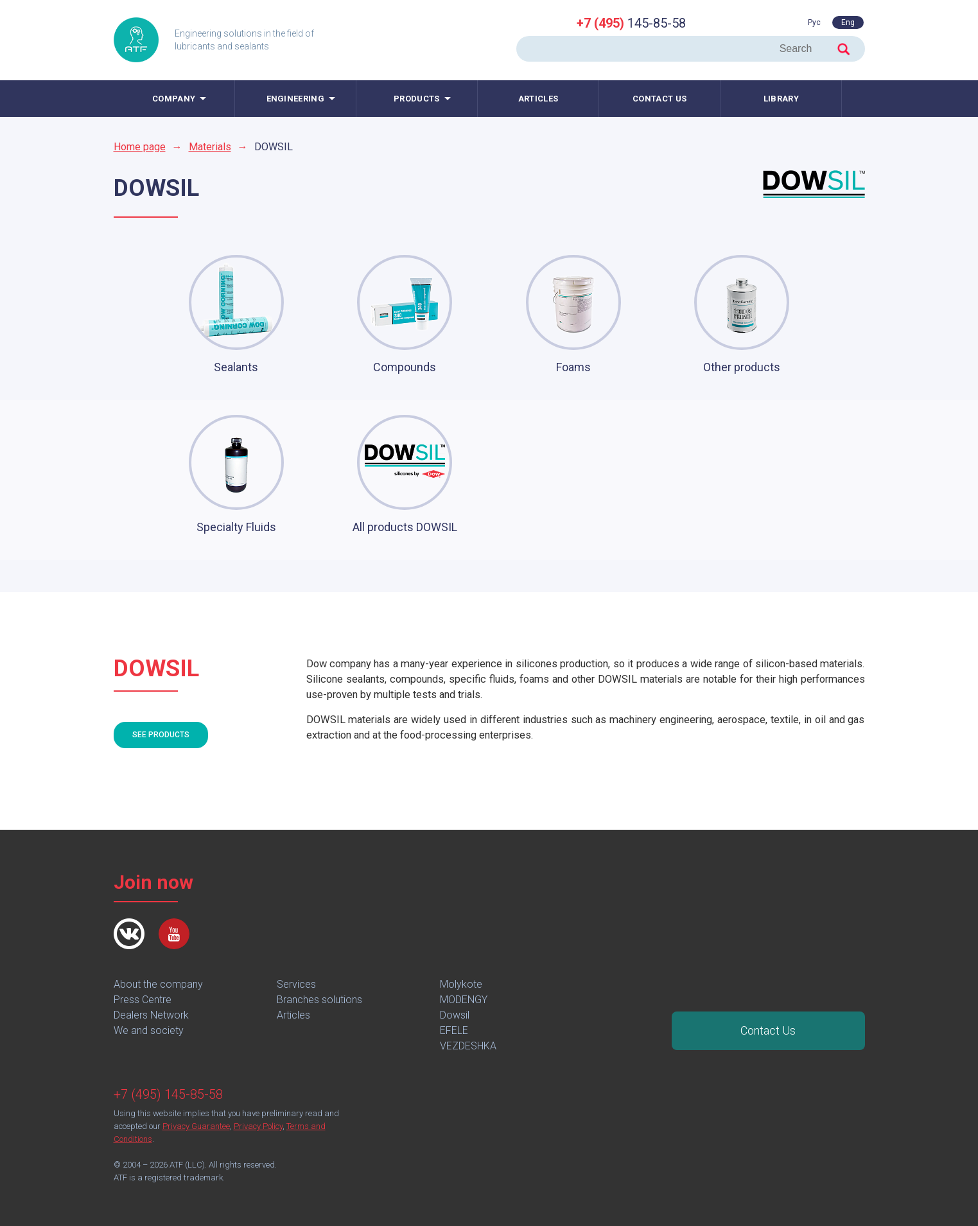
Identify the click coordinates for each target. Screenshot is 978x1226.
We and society (149, 1030)
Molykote (461, 984)
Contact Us (768, 1030)
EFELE (454, 1030)
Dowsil (454, 1015)
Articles (538, 98)
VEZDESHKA (468, 1046)
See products (160, 734)
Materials (210, 147)
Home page (140, 147)
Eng (848, 22)
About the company (158, 984)
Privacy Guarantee (196, 1126)
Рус (814, 22)
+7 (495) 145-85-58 (168, 1094)
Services (296, 984)
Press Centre (142, 1000)
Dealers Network (151, 1015)
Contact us (659, 98)
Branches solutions (319, 1000)
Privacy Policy (258, 1126)
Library (781, 98)
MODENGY (463, 1000)
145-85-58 (631, 23)
